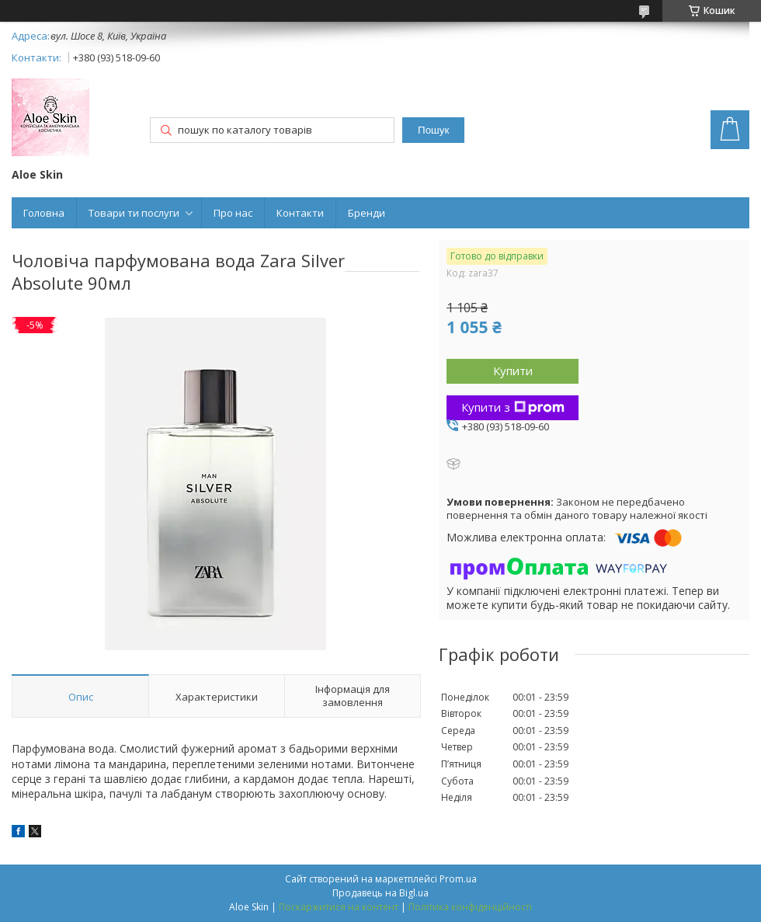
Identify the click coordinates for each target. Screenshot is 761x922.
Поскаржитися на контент (338, 906)
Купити (513, 370)
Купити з (513, 407)
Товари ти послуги (134, 213)
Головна (43, 213)
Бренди (366, 213)
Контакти (300, 213)
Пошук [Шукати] (433, 130)
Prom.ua (458, 878)
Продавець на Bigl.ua (380, 892)
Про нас (233, 213)
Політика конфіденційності (470, 906)
